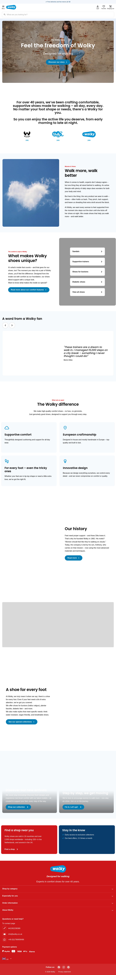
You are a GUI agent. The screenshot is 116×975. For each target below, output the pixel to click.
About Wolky (7, 910)
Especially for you (10, 896)
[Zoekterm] (60, 14)
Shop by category (9, 889)
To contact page (8, 923)
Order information (10, 903)
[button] (5, 325)
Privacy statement (64, 972)
